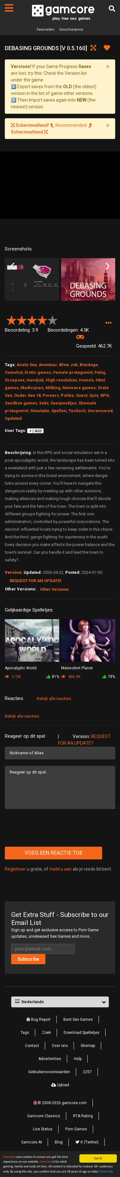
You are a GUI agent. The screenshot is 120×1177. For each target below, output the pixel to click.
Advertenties (49, 1059)
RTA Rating (83, 1116)
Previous (12, 266)
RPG (104, 395)
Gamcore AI (31, 1142)
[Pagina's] (9, 8)
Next (107, 266)
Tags (24, 1032)
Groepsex (15, 380)
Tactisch (77, 410)
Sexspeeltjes (63, 403)
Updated (13, 418)
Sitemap (88, 1045)
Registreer (15, 869)
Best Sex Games (78, 1019)
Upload (60, 1085)
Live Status (42, 1129)
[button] (108, 323)
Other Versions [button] (54, 589)
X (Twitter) (87, 1142)
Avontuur (48, 364)
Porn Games (76, 1129)
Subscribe (28, 959)
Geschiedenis (71, 29)
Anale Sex (27, 364)
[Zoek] (112, 8)
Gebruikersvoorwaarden (49, 1072)
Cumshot (14, 372)
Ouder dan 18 (27, 395)
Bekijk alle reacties (54, 698)
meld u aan (60, 869)
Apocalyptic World (20, 668)
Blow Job (68, 364)
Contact (32, 1045)
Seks (44, 403)
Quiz (94, 395)
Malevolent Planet (77, 668)
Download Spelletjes (82, 1032)
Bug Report (38, 1019)
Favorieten (45, 29)
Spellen (59, 410)
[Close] (107, 66)
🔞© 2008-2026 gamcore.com (60, 1103)
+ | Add (35, 431)
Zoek (46, 1032)
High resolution (61, 380)
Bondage (89, 364)
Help (78, 1059)
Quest (81, 395)
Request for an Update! (35, 580)
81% (52, 676)
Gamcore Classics (43, 1116)
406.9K (70, 676)
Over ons (60, 1045)
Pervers (51, 395)
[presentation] (53, 827)
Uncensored (100, 410)
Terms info (106, 1172)
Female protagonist (72, 372)
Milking (52, 387)
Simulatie (39, 410)
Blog (59, 1142)
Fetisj (99, 372)
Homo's (86, 380)
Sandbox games (21, 403)
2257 (87, 1072)
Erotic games (38, 372)
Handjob (35, 380)
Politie (67, 395)
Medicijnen (32, 387)
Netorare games (79, 387)
